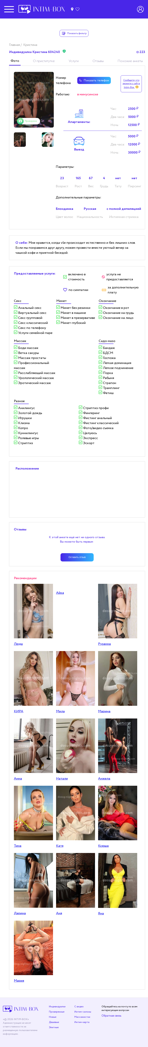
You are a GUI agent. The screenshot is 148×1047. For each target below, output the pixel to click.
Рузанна (104, 643)
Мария (19, 980)
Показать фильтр (74, 33)
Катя (59, 845)
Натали (62, 778)
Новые (52, 1017)
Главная (15, 44)
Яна (101, 913)
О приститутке (44, 61)
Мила (60, 711)
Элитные (54, 1027)
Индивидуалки (57, 1006)
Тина (17, 845)
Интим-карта (81, 1022)
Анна (18, 778)
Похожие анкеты (130, 61)
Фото (15, 60)
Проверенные (56, 1012)
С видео (79, 1006)
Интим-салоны (82, 1012)
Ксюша (103, 845)
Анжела (104, 778)
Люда (18, 643)
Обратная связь (111, 1016)
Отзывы (98, 61)
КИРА (18, 711)
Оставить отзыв (77, 557)
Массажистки (82, 1017)
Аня (59, 913)
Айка (60, 592)
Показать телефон (94, 80)
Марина (104, 711)
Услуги (74, 61)
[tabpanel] (34, 100)
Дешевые (54, 1022)
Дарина (20, 913)
